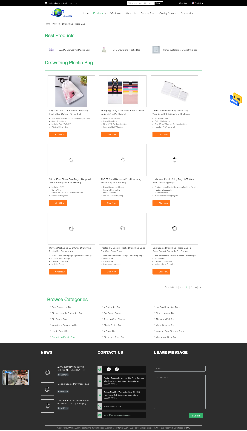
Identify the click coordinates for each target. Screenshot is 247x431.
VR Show (115, 13)
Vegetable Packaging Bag (65, 325)
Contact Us (187, 13)
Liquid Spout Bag (60, 331)
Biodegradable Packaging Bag (67, 313)
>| (200, 287)
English (199, 3)
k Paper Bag (110, 331)
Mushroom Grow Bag (166, 337)
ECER (188, 428)
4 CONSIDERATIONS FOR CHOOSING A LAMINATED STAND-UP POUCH (71, 369)
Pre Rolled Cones (112, 313)
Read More (63, 375)
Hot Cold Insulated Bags (168, 307)
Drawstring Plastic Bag (63, 337)
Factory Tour (148, 13)
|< (177, 287)
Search (158, 3)
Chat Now (58, 134)
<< (181, 287)
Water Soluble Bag (165, 325)
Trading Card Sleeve (114, 319)
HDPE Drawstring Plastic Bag (125, 49)
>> (196, 287)
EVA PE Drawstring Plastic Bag (74, 49)
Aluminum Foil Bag (165, 319)
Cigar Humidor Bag (165, 313)
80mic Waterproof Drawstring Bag (180, 49)
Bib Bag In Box (59, 319)
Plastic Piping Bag (113, 325)
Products (98, 13)
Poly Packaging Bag (62, 307)
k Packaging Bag (112, 307)
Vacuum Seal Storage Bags (170, 331)
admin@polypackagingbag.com (63, 3)
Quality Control (167, 13)
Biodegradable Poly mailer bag (73, 383)
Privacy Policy (62, 428)
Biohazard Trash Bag (114, 337)
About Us (130, 13)
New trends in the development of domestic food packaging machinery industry (73, 402)
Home (85, 13)
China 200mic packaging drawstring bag (86, 428)
